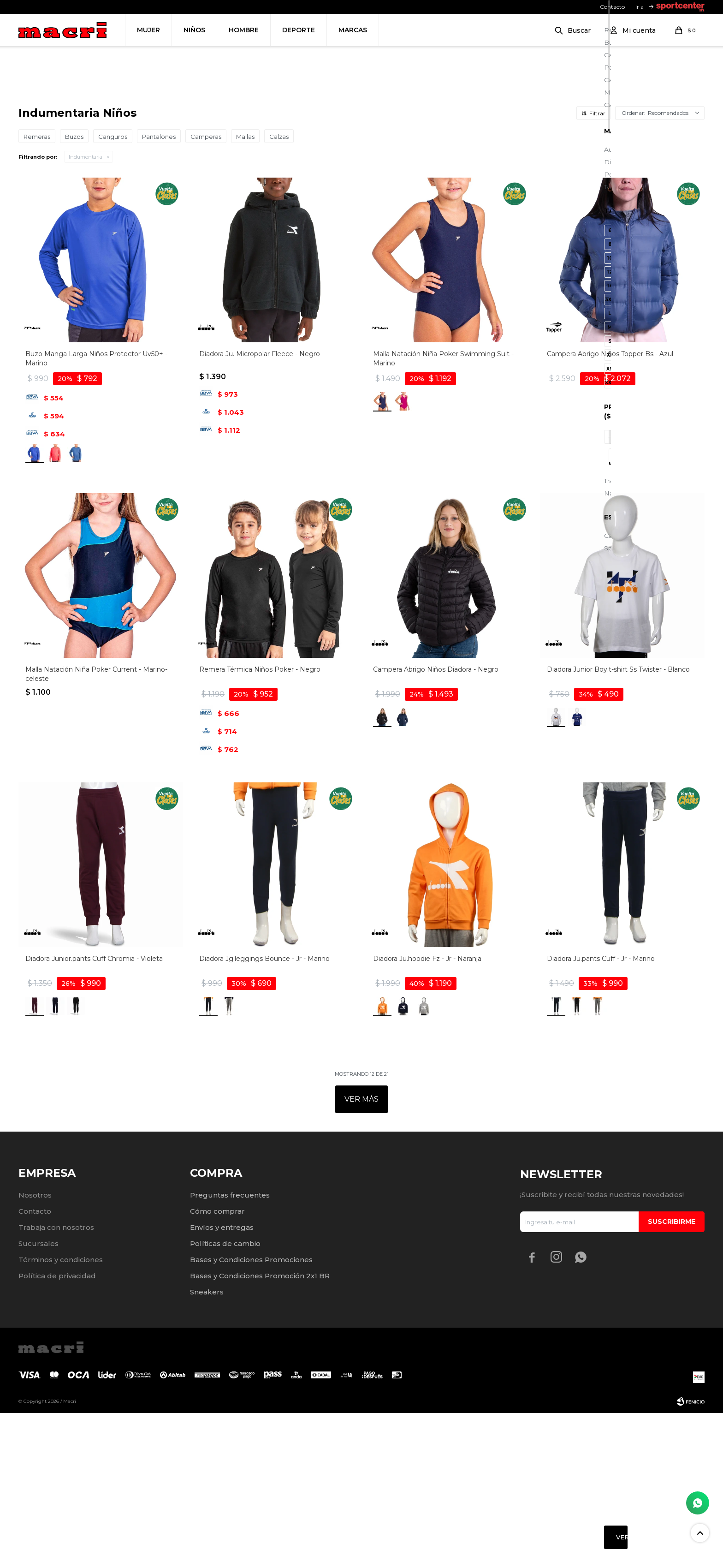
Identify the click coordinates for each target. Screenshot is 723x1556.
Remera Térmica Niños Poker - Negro (259, 812)
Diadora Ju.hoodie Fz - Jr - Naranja (427, 1101)
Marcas (352, 30)
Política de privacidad (57, 1418)
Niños (194, 30)
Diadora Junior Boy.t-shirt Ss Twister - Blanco (618, 812)
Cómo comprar (217, 1354)
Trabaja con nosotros (56, 1370)
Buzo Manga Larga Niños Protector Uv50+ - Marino (96, 501)
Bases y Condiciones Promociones (251, 1402)
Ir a (639, 6)
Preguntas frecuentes (230, 1338)
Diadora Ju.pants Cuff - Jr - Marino (601, 1101)
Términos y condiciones (60, 1402)
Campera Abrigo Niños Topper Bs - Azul (610, 497)
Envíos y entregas (222, 1370)
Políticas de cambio (225, 1386)
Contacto (612, 6)
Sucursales (38, 1386)
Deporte (298, 30)
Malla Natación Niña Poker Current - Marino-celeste (96, 817)
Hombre (244, 30)
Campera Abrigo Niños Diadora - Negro (435, 812)
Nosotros (35, 1338)
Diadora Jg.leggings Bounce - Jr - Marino (264, 1101)
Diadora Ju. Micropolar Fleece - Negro (259, 497)
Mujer (148, 30)
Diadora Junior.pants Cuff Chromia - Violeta (94, 1101)
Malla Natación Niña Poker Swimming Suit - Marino (443, 501)
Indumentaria (85, 300)
